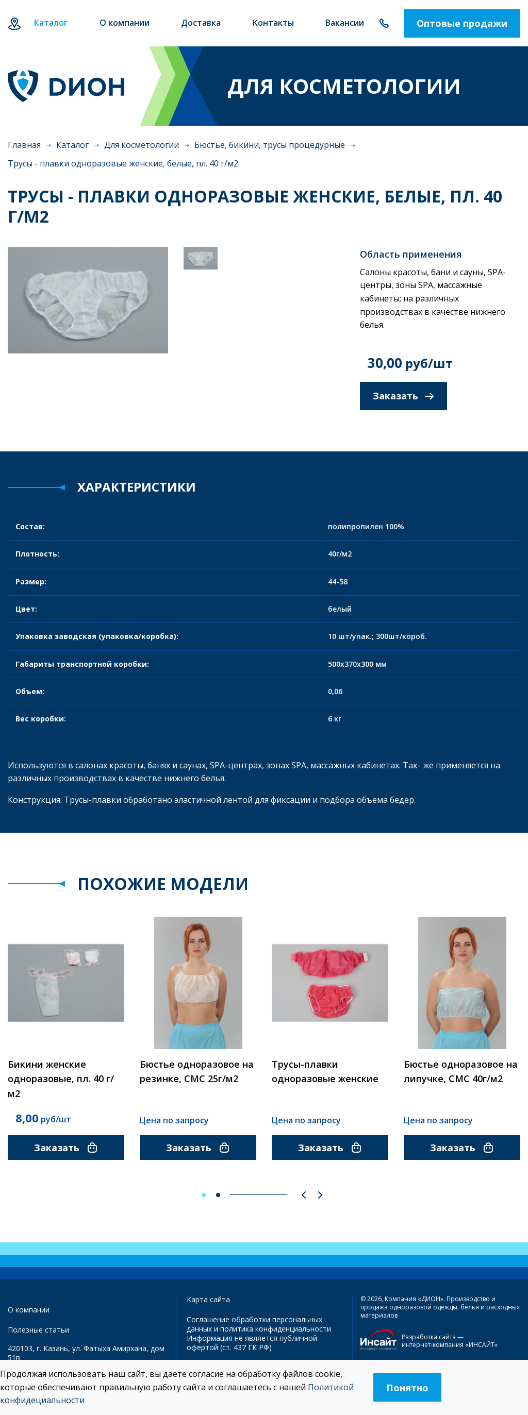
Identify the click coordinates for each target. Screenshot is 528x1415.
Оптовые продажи (462, 23)
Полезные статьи (38, 1330)
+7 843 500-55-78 (383, 23)
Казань (14, 23)
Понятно (407, 1388)
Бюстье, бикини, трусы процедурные (269, 144)
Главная (24, 144)
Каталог (72, 144)
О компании (29, 1310)
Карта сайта (208, 1299)
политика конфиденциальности (275, 1329)
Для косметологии (141, 144)
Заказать (403, 396)
